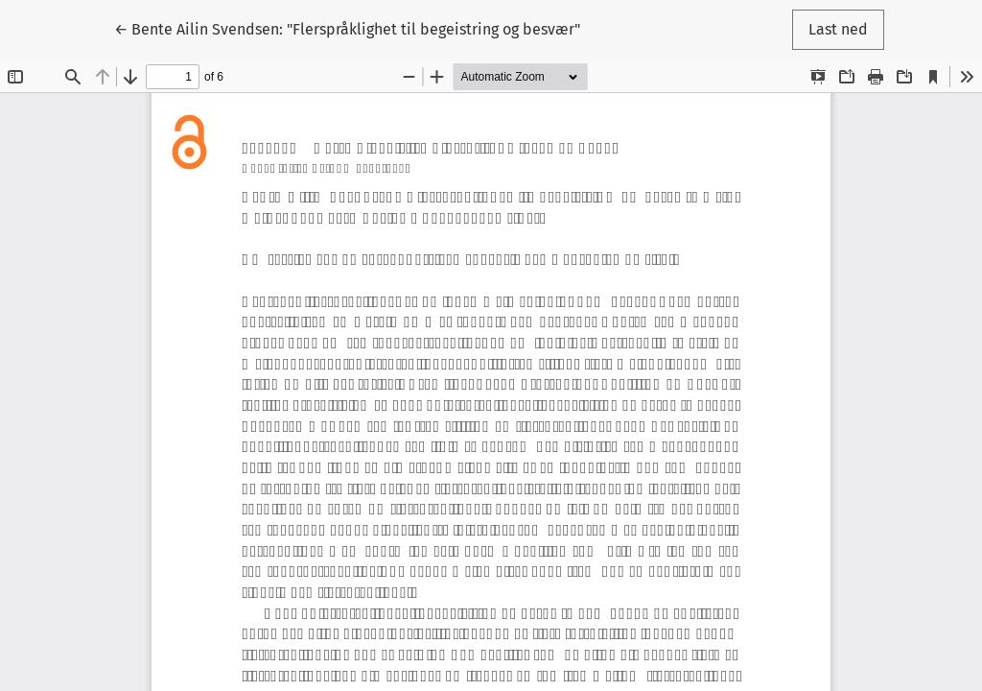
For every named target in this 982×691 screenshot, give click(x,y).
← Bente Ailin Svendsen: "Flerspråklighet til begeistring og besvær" (347, 27)
